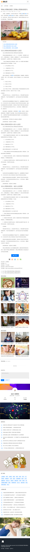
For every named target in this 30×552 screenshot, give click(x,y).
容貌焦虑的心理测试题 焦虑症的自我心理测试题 (12, 443)
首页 (2, 5)
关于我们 (2, 548)
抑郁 (19, 111)
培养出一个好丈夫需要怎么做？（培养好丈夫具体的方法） (14, 507)
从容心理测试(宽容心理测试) (7, 343)
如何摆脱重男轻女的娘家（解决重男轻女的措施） (13, 514)
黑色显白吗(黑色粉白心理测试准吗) (22, 288)
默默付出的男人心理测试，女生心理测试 (7, 301)
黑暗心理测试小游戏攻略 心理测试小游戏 (22, 301)
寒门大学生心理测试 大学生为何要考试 (10, 445)
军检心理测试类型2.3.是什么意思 (9, 46)
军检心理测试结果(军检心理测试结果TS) (12, 272)
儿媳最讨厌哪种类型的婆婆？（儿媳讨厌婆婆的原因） (13, 499)
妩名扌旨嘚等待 (15, 394)
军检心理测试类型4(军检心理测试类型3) (12, 271)
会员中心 (11, 548)
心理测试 (11, 5)
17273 (5, 399)
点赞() (15, 255)
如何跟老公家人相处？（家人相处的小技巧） (12, 509)
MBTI (13, 75)
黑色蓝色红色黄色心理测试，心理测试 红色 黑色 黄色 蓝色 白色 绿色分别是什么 (8, 288)
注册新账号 (7, 380)
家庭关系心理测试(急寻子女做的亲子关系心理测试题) (13, 425)
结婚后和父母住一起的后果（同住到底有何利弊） (13, 512)
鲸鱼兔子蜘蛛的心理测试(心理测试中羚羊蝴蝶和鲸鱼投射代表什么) (22, 327)
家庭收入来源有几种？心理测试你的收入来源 (12, 429)
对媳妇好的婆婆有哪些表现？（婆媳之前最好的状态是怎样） (15, 492)
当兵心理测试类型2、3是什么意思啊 (10, 47)
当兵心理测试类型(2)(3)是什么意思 (10, 44)
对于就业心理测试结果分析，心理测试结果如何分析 (14, 448)
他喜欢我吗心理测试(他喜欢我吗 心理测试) (22, 356)
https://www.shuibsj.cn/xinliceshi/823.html (13, 268)
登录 (2, 380)
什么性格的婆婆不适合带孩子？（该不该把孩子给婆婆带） (14, 495)
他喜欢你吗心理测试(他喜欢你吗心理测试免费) (8, 356)
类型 (26, 13)
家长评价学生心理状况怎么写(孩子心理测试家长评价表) (14, 440)
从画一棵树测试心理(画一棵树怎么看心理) (22, 343)
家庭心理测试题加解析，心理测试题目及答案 (12, 427)
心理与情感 (6, 5)
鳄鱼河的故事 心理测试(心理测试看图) (22, 314)
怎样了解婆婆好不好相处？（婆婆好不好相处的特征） (13, 497)
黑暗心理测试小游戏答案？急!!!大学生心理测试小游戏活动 (7, 314)
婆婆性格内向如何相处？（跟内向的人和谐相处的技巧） (14, 504)
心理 (22, 13)
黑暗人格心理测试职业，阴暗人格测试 (7, 327)
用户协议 (7, 548)
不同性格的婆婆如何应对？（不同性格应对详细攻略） (13, 502)
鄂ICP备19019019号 (6, 546)
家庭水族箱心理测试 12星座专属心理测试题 (11, 432)
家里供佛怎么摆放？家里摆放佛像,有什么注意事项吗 (13, 434)
